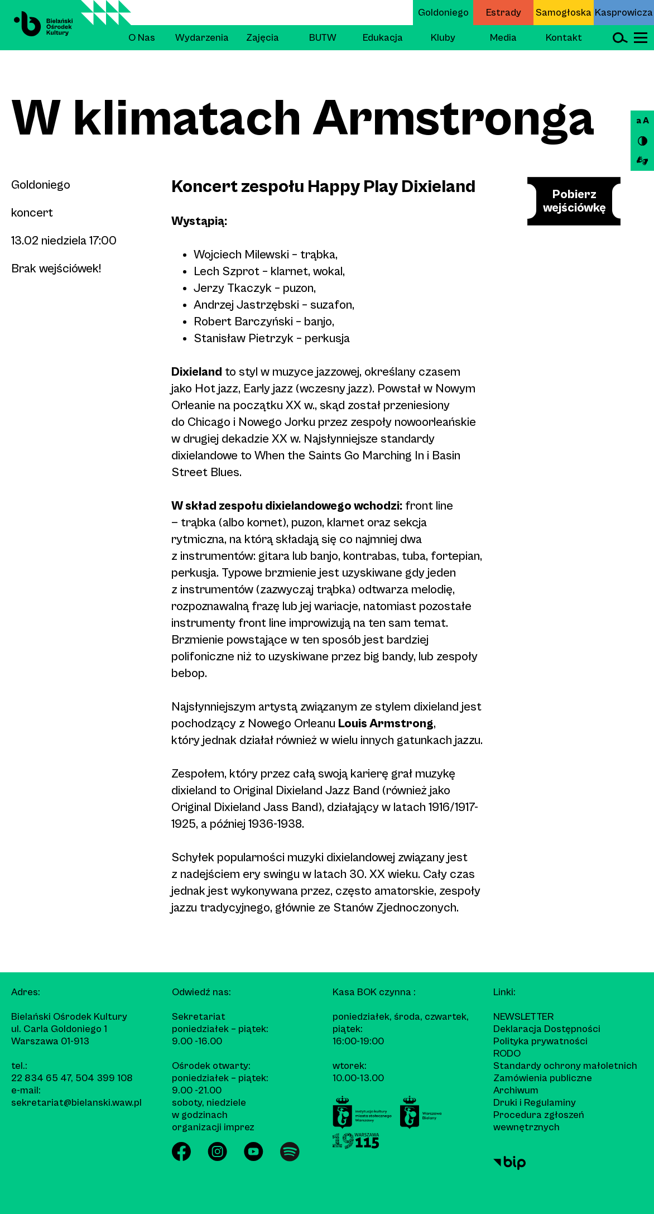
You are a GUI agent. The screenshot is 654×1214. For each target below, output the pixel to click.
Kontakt (564, 38)
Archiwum (515, 1090)
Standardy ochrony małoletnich (565, 1066)
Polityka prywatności (540, 1041)
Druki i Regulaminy (534, 1103)
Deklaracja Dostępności (546, 1029)
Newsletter (523, 1017)
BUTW (322, 38)
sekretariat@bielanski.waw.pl (76, 1103)
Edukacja (383, 38)
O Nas (141, 38)
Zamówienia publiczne (542, 1078)
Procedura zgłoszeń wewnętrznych (538, 1121)
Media (503, 38)
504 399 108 (104, 1078)
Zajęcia (262, 38)
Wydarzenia (202, 38)
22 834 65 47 (41, 1078)
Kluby (443, 38)
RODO (507, 1053)
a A (642, 121)
